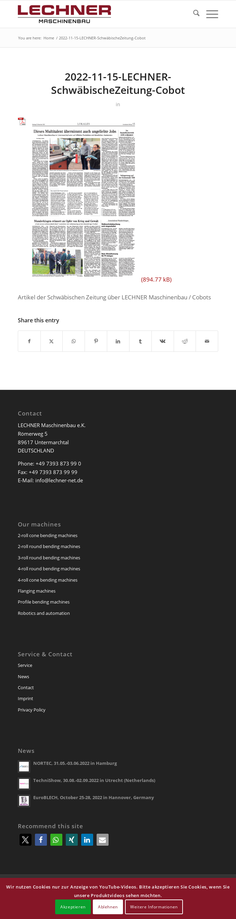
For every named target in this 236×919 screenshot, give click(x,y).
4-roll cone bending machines (47, 580)
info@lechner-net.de (59, 480)
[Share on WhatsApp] (74, 341)
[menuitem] (193, 14)
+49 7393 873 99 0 (58, 463)
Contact (26, 687)
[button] (26, 840)
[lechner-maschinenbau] (98, 14)
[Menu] (208, 14)
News (23, 676)
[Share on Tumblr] (140, 341)
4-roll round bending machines (49, 569)
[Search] (193, 14)
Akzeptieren (73, 907)
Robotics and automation (44, 613)
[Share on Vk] (163, 341)
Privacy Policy (32, 710)
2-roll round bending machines (49, 546)
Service (25, 665)
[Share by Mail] (207, 341)
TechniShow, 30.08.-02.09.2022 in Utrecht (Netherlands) (94, 780)
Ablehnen (108, 907)
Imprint (25, 698)
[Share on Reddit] (185, 341)
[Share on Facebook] (29, 341)
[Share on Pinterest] (96, 341)
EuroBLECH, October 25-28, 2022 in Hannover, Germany (93, 797)
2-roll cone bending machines (47, 535)
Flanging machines (36, 591)
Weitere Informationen (154, 907)
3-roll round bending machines (49, 558)
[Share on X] (52, 341)
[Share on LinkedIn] (118, 341)
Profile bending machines (44, 602)
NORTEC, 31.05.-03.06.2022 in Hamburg (75, 763)
